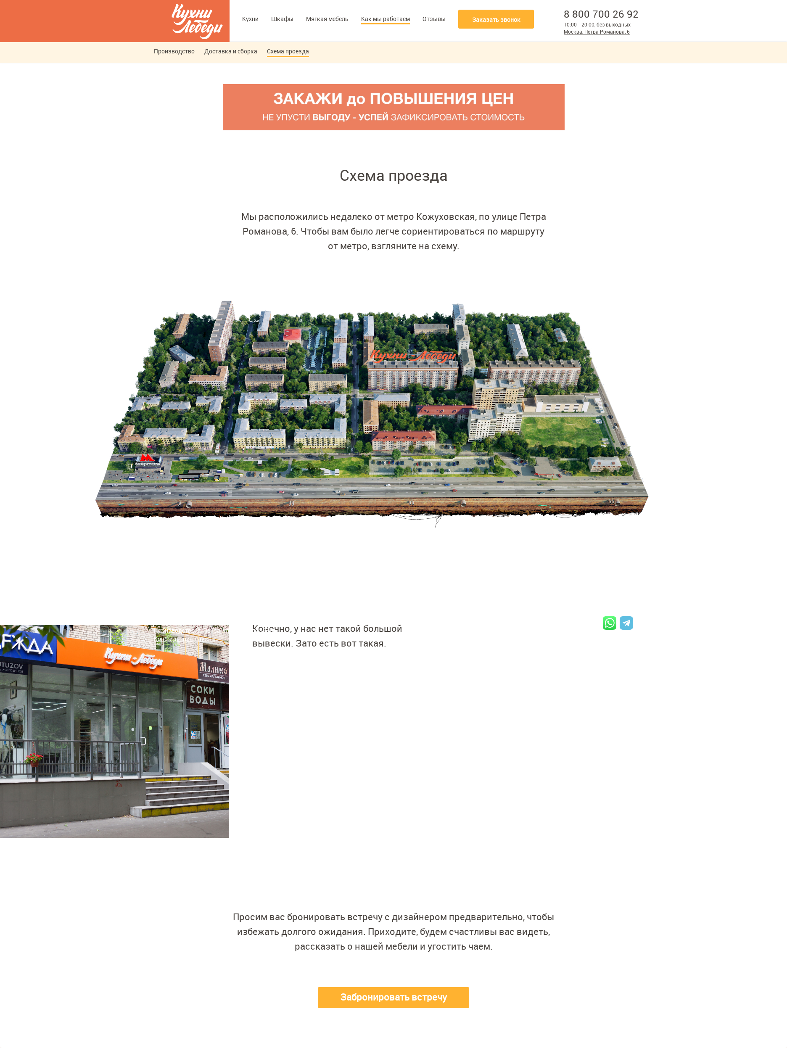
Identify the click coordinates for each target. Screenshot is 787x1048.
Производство (174, 51)
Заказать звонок (496, 20)
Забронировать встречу (393, 997)
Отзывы (434, 19)
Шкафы (282, 19)
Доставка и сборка (230, 51)
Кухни (250, 19)
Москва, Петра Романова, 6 (597, 31)
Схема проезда (288, 51)
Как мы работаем (385, 19)
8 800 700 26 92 (601, 14)
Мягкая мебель (327, 19)
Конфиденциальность (185, 639)
